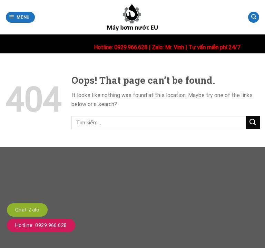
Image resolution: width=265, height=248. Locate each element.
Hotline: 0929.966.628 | (123, 47)
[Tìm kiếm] (253, 17)
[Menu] (20, 17)
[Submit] (253, 122)
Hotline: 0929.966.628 (41, 225)
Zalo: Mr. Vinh (168, 47)
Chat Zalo (27, 210)
